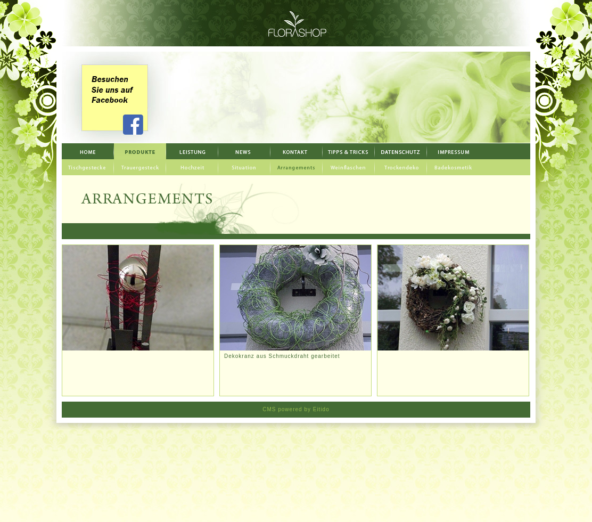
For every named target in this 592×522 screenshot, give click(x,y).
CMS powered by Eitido (296, 409)
